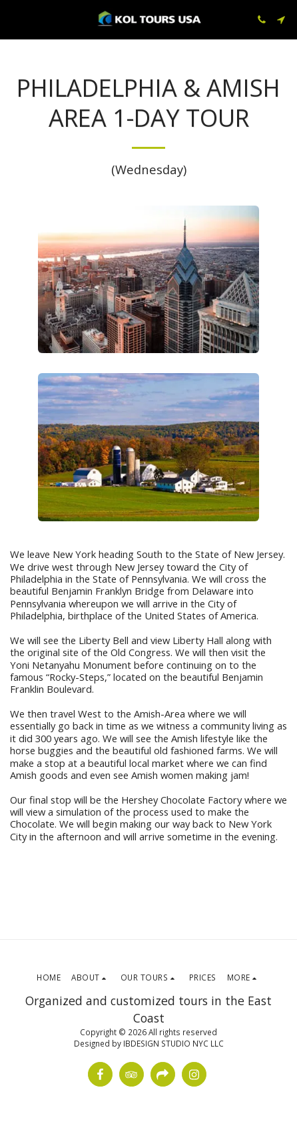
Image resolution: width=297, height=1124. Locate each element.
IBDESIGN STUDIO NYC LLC (173, 1043)
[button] (14, 19)
